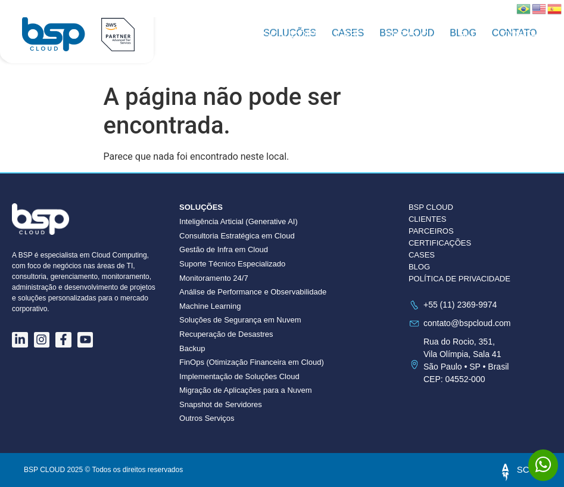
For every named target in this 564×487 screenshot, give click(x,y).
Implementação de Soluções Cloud (239, 376)
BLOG (419, 266)
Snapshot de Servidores (220, 404)
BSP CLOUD (414, 35)
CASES (422, 254)
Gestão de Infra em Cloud (223, 249)
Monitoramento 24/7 (213, 278)
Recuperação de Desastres (226, 334)
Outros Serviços (206, 418)
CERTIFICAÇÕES (440, 242)
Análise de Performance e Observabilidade (252, 291)
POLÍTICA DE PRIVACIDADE (459, 278)
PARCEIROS (431, 231)
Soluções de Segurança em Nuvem (240, 319)
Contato (526, 35)
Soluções (291, 35)
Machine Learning (210, 306)
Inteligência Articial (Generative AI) (238, 221)
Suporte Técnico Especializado (232, 263)
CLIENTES (428, 219)
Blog (473, 35)
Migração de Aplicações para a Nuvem (245, 390)
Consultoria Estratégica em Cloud (237, 235)
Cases (352, 35)
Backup (192, 348)
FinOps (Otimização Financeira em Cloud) (251, 362)
